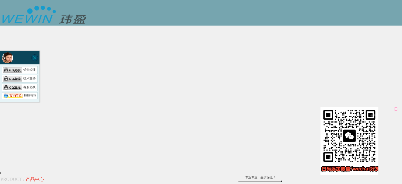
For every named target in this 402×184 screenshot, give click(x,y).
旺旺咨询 (19, 95)
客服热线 (19, 87)
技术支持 (19, 78)
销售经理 (19, 70)
